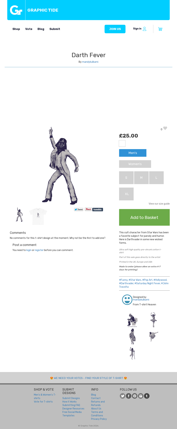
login (28, 250)
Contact (96, 398)
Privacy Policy (99, 419)
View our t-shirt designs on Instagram (140, 396)
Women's (135, 164)
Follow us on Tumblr (147, 396)
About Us (96, 408)
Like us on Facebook (128, 396)
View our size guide (159, 203)
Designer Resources (73, 408)
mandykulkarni (90, 61)
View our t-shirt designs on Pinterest (134, 396)
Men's (132, 153)
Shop (16, 29)
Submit (54, 29)
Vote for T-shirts (43, 401)
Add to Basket (144, 217)
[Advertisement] (88, 100)
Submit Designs (71, 398)
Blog (41, 29)
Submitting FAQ (71, 405)
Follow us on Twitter (122, 396)
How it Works (69, 401)
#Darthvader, (126, 283)
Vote (28, 29)
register (39, 250)
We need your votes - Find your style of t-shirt (88, 378)
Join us (115, 29)
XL (127, 194)
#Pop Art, (147, 279)
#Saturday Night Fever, (147, 283)
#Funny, (123, 279)
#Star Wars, (135, 279)
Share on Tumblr (98, 209)
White (122, 143)
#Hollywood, (160, 279)
